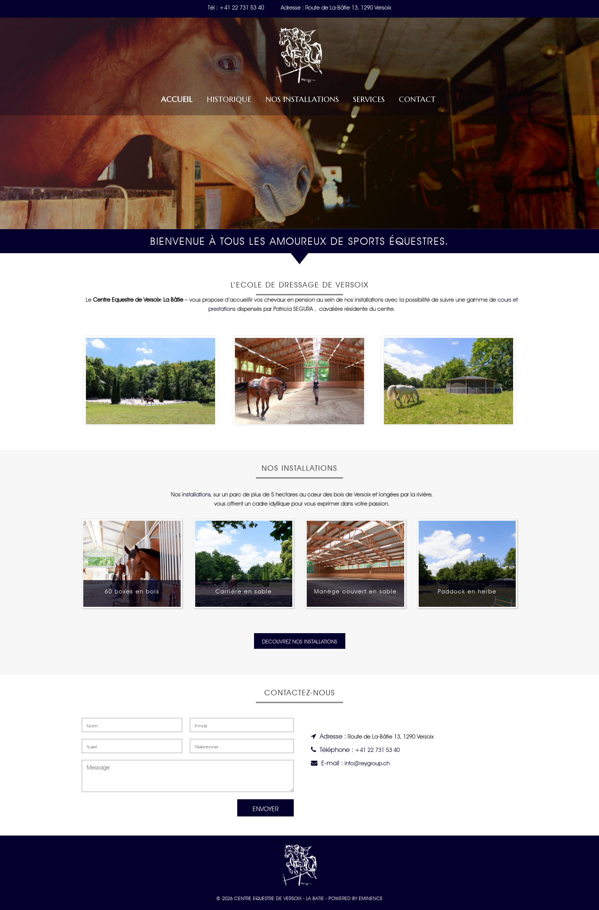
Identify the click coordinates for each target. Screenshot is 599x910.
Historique (229, 99)
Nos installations (302, 99)
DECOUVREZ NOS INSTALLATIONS (299, 640)
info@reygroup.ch (367, 762)
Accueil (177, 99)
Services (369, 99)
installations (193, 493)
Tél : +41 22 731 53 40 (236, 6)
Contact (417, 99)
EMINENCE (371, 897)
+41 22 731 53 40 (377, 749)
